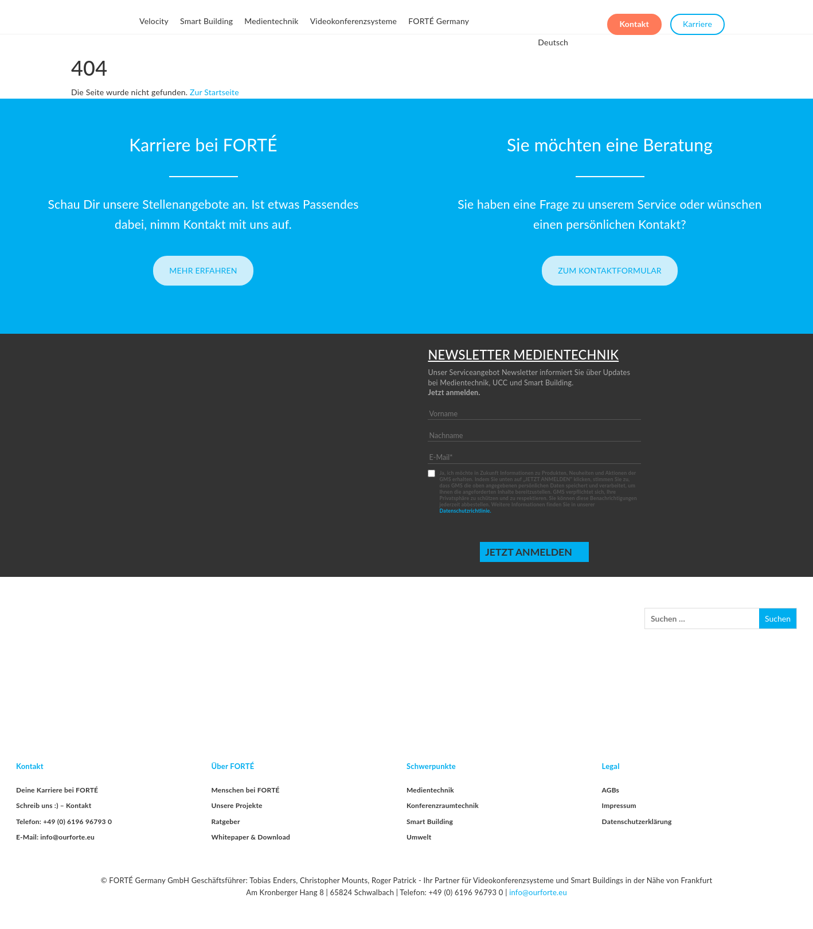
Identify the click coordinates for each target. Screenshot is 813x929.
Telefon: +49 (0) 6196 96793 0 (64, 821)
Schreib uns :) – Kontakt (53, 805)
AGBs (611, 790)
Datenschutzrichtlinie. (465, 511)
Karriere (697, 21)
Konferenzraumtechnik (442, 805)
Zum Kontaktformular (610, 270)
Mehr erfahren (203, 270)
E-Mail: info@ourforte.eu (55, 837)
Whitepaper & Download (251, 837)
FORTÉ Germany (438, 21)
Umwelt (418, 837)
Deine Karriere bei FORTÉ (57, 790)
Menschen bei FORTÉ (246, 790)
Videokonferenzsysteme (353, 21)
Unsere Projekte (237, 805)
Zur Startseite (214, 92)
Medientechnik (271, 21)
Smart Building (206, 21)
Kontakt (634, 21)
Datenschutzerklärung (637, 821)
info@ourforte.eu (538, 892)
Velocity (154, 21)
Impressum (619, 805)
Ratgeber (226, 821)
